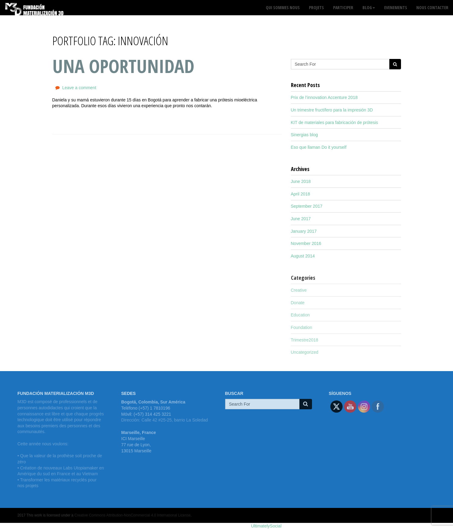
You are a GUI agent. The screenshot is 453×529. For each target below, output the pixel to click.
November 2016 (306, 243)
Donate (298, 302)
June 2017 (301, 218)
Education (300, 314)
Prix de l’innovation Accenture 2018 (324, 97)
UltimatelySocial (266, 526)
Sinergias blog (304, 134)
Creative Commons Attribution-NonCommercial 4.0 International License (132, 515)
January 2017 (304, 231)
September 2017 (307, 206)
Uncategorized (304, 352)
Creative (299, 290)
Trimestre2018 (304, 339)
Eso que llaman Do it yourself (319, 147)
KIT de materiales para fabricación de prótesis (334, 122)
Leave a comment (79, 87)
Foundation (301, 327)
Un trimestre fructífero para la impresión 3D (332, 110)
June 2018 (301, 181)
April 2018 (300, 194)
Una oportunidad (123, 65)
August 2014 (303, 256)
